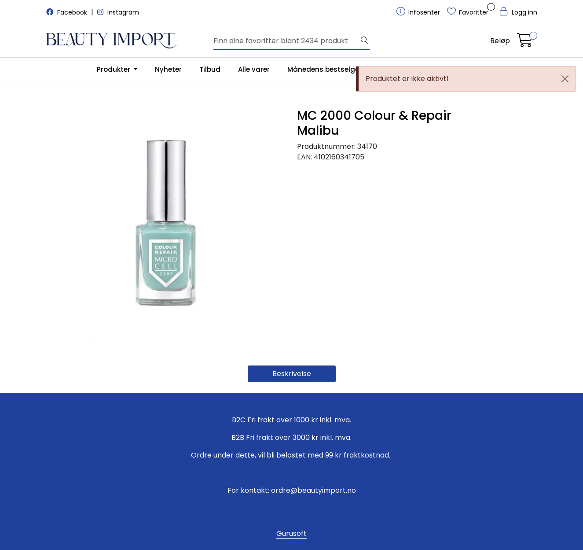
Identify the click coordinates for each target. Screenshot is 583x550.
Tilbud (209, 69)
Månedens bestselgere (326, 69)
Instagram (118, 12)
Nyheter (168, 69)
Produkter (114, 69)
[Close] (565, 78)
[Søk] (286, 41)
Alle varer (254, 69)
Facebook (67, 12)
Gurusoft (291, 533)
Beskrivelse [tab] (291, 374)
